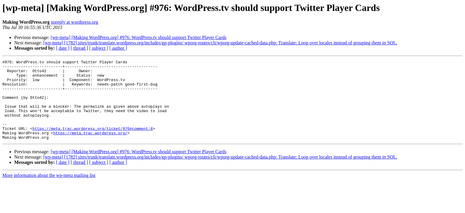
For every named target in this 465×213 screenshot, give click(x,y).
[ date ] (62, 48)
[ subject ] (98, 48)
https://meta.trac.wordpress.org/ (90, 148)
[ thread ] (79, 48)
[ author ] (118, 48)
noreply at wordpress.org (74, 22)
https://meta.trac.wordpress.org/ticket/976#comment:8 (92, 142)
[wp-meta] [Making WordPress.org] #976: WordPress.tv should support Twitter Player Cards (139, 37)
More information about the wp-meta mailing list (48, 191)
